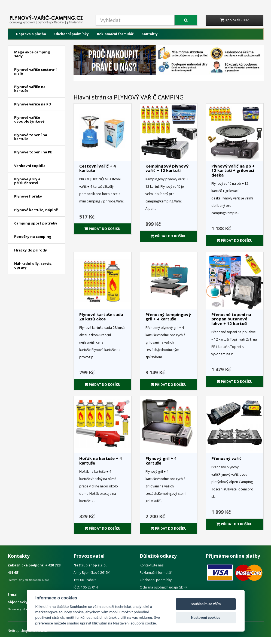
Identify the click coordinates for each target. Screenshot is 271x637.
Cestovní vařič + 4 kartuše (97, 168)
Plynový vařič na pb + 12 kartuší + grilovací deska (233, 170)
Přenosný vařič (226, 458)
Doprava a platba (31, 34)
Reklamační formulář (115, 34)
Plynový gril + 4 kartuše (160, 461)
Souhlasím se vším (206, 604)
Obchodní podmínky (71, 34)
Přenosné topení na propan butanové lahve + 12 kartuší (231, 319)
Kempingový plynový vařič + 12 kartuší (166, 168)
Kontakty (150, 34)
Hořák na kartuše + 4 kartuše (100, 461)
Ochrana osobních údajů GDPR (163, 587)
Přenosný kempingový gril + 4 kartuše (168, 317)
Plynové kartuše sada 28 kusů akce (101, 317)
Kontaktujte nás (151, 565)
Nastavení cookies (205, 617)
